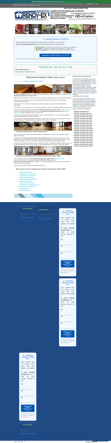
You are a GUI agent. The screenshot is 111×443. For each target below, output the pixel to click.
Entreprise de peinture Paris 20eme (83, 146)
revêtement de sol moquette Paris (28, 179)
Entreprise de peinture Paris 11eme (83, 130)
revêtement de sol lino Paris (26, 177)
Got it (96, 3)
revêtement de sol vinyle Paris (27, 186)
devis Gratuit (17, 112)
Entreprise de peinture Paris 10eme (83, 128)
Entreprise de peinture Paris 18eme (83, 142)
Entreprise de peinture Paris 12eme (83, 132)
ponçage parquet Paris (25, 190)
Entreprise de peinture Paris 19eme (83, 144)
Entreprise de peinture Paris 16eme (83, 139)
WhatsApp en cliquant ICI (70, 1)
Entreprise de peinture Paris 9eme (83, 127)
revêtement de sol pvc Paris (26, 183)
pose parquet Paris (24, 188)
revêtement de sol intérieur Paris (28, 175)
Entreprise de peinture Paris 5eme (83, 120)
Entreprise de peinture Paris (81, 111)
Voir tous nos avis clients (28, 217)
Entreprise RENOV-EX (91, 441)
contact (81, 22)
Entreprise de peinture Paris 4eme (83, 118)
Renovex (28, 22)
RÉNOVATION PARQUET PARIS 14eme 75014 (45, 77)
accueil (18, 22)
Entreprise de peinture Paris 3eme (83, 116)
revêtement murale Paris (25, 181)
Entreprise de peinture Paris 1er (82, 113)
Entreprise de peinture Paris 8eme (83, 125)
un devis (41, 161)
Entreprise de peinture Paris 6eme (83, 121)
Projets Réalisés (53, 22)
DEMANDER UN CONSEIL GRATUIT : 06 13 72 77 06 (55, 55)
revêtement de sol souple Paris (27, 173)
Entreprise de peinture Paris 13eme (83, 134)
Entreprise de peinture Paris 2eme (83, 115)
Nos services (39, 22)
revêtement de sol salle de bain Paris (29, 184)
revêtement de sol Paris (25, 172)
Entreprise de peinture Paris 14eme (33, 81)
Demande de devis (68, 22)
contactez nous (65, 109)
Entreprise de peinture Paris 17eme (83, 140)
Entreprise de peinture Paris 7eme (83, 123)
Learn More (89, 3)
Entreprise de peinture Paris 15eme (83, 137)
